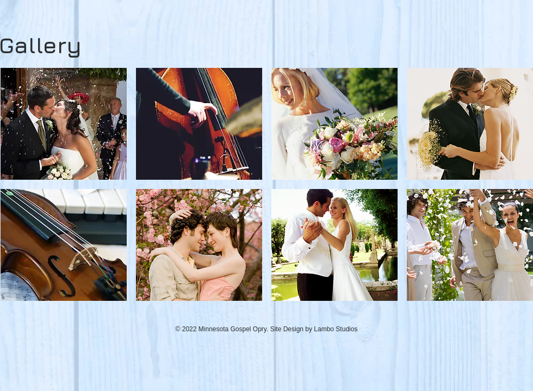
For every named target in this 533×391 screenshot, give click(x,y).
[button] (64, 124)
